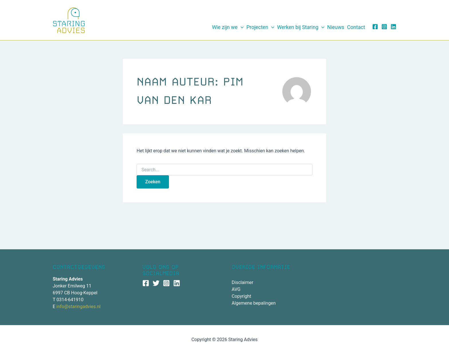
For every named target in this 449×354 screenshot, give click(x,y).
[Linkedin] (393, 27)
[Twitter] (156, 283)
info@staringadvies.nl (78, 306)
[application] (241, 27)
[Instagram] (384, 27)
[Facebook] (375, 27)
